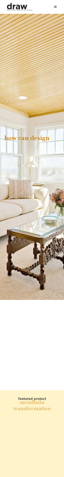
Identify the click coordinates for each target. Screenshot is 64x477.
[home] (17, 7)
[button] (55, 7)
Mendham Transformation (32, 401)
